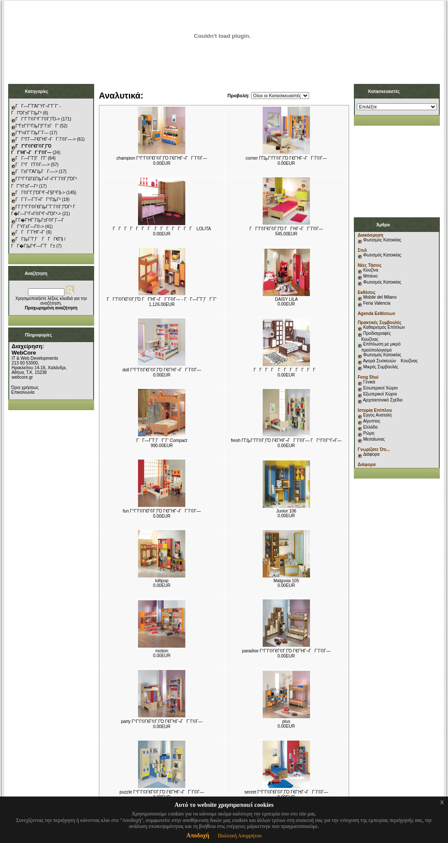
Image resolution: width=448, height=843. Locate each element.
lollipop (162, 580)
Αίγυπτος (371, 421)
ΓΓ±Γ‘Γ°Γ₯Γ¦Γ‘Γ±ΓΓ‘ (36, 126)
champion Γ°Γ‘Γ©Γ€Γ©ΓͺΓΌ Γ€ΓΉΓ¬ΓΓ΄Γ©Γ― (162, 158)
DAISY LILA (286, 299)
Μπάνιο (370, 276)
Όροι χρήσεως (25, 387)
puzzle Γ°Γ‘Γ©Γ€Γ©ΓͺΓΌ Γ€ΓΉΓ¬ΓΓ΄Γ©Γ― (162, 792)
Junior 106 (286, 511)
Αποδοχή (197, 835)
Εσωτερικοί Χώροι (380, 388)
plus (286, 721)
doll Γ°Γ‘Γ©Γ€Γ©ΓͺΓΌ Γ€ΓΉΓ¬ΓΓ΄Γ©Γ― (162, 369)
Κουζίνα (370, 270)
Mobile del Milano (380, 297)
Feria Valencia (376, 303)
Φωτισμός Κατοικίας (382, 240)
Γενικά (369, 382)
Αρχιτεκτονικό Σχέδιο (382, 400)
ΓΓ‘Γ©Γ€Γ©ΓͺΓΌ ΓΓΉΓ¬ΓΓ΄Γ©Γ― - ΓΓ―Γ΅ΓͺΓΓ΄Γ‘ (162, 299)
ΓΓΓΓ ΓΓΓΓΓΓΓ (286, 369)
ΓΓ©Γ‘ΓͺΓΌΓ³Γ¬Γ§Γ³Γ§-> (40, 192)
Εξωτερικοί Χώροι (380, 394)
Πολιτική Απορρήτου (240, 836)
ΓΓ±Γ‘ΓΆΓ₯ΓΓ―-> (36, 171)
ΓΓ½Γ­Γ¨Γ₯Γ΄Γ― (32, 132)
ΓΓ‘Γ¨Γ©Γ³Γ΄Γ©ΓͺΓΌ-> (37, 119)
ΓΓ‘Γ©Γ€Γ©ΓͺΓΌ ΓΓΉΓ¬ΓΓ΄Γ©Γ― (286, 228)
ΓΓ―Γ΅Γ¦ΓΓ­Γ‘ (31, 158)
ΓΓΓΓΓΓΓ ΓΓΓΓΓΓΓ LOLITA (162, 228)
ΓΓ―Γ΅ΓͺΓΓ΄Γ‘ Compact (161, 440)
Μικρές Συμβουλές (381, 366)
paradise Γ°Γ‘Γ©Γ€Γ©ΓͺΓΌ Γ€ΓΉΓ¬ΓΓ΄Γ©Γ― (286, 650)
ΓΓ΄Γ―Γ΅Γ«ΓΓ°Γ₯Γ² (38, 199)
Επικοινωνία (22, 392)
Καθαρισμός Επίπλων (383, 327)
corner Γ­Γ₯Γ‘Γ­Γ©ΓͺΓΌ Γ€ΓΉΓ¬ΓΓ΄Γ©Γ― (286, 158)
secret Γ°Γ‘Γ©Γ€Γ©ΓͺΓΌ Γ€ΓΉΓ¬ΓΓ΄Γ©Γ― (286, 792)
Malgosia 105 (286, 580)
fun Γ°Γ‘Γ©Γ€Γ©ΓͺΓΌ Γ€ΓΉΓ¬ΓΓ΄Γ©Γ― (162, 511)
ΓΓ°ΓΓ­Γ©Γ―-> (32, 164)
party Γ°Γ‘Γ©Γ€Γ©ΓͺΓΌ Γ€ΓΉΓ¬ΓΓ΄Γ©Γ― (162, 721)
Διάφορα (371, 454)
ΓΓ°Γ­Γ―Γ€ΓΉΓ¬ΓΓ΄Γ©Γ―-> (45, 139)
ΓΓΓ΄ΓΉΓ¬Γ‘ (30, 232)
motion (161, 650)
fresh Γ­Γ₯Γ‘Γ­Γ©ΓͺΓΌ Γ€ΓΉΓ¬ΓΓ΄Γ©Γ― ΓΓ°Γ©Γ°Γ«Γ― (286, 440)
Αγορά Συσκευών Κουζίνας (390, 360)
